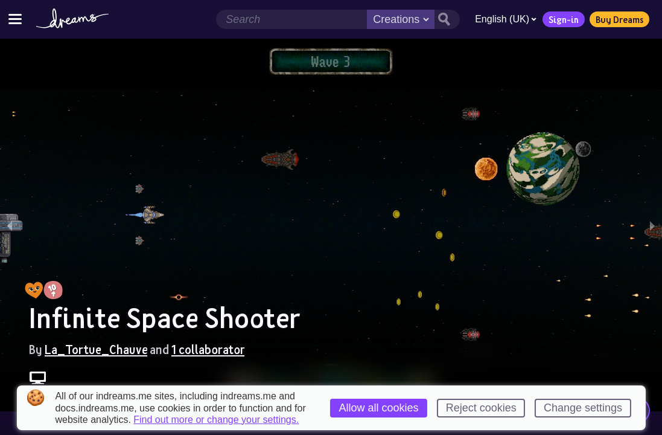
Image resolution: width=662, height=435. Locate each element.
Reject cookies (481, 408)
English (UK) (505, 19)
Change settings (583, 408)
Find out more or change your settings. (216, 420)
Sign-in (564, 19)
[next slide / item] (652, 225)
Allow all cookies (378, 408)
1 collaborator (207, 349)
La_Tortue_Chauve (96, 349)
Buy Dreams (619, 19)
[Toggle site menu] (15, 19)
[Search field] (291, 19)
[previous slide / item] (9, 225)
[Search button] (447, 19)
